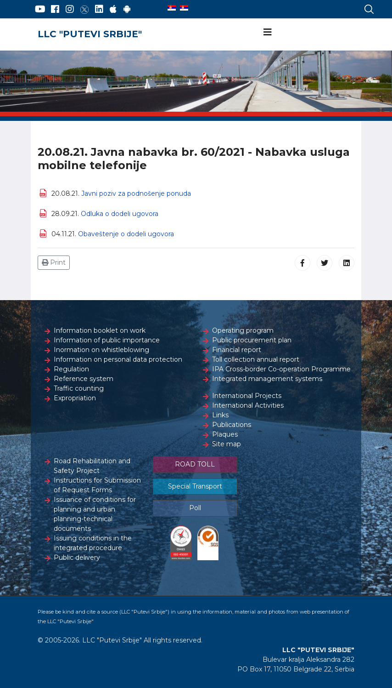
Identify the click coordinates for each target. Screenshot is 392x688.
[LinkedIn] (99, 9)
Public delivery (77, 557)
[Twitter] (84, 9)
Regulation (71, 369)
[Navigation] (267, 32)
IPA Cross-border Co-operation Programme (281, 369)
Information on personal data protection (118, 359)
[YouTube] (40, 9)
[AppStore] (113, 9)
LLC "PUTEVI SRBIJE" (90, 34)
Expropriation (75, 398)
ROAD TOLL (195, 464)
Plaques (225, 434)
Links (220, 415)
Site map (226, 444)
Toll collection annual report (255, 359)
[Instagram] (70, 9)
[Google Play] (127, 9)
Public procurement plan (251, 340)
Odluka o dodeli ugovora (119, 214)
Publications (231, 425)
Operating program (243, 330)
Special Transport (195, 486)
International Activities (248, 405)
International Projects (246, 396)
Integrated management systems (267, 379)
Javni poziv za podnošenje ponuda (136, 193)
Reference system (83, 379)
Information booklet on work (100, 330)
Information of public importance (107, 340)
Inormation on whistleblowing (101, 350)
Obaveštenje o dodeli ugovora (126, 234)
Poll (195, 508)
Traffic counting (79, 388)
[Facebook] (55, 9)
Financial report (236, 350)
